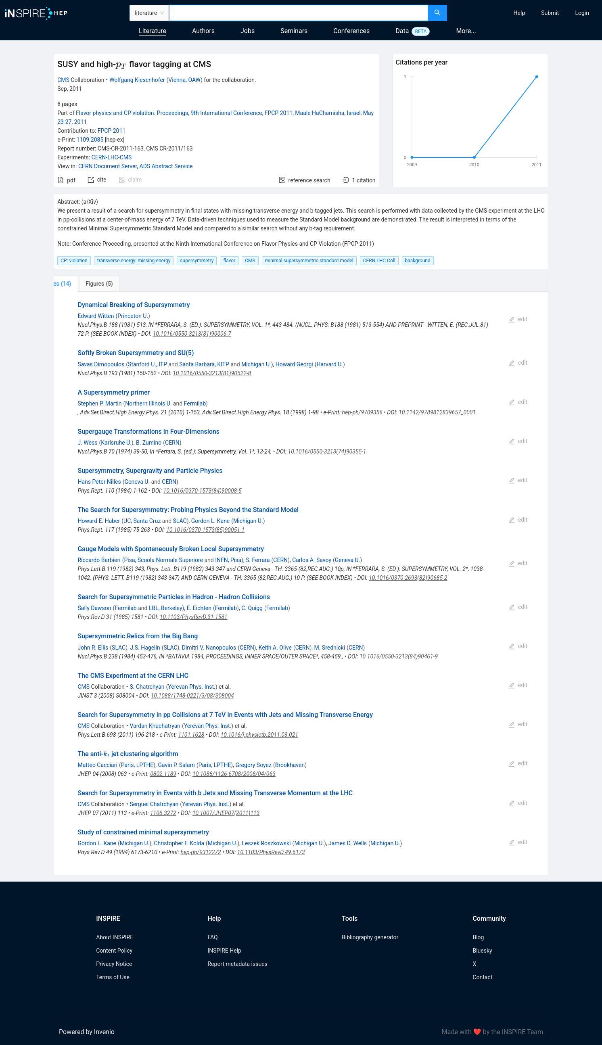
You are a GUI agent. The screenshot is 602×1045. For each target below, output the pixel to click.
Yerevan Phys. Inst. (191, 686)
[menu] (525, 13)
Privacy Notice (114, 964)
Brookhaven (290, 765)
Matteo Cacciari (97, 765)
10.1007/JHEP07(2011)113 (225, 813)
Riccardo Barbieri (98, 560)
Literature (152, 31)
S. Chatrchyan (147, 686)
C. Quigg (252, 608)
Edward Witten (95, 316)
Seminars (293, 31)
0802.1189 (163, 774)
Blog (478, 937)
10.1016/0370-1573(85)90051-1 (205, 530)
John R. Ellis (92, 647)
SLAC (180, 521)
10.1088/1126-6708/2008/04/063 (234, 774)
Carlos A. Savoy (311, 560)
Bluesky (482, 950)
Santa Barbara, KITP (204, 364)
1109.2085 (90, 139)
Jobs (247, 31)
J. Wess (87, 442)
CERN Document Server (107, 166)
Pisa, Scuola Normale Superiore (163, 560)
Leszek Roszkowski (266, 843)
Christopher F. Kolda (179, 843)
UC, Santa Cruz (142, 521)
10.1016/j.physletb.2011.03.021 (259, 735)
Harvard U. (330, 364)
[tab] (80, 283)
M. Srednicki (329, 647)
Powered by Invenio (87, 1032)
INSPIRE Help (224, 950)
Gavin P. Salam (176, 765)
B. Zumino (148, 442)
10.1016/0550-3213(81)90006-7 (192, 333)
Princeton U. (132, 316)
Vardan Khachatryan (155, 726)
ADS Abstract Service (166, 166)
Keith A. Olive (275, 647)
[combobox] (298, 13)
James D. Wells (347, 843)
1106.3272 (163, 813)
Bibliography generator (370, 937)
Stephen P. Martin (99, 403)
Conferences (351, 31)
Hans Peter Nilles (99, 482)
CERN (172, 442)
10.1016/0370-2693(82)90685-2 (408, 578)
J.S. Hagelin (145, 647)
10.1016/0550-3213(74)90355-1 (327, 451)
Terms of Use (113, 977)
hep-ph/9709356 (362, 412)
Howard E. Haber (98, 521)
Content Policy (114, 950)
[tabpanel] (301, 583)
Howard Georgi (294, 364)
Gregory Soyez (253, 765)
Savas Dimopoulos (100, 364)
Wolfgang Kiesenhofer (137, 80)
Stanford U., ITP (147, 364)
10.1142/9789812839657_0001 (437, 412)
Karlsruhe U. (116, 442)
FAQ (212, 937)
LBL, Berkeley (165, 608)
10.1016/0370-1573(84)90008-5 (202, 490)
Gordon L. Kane (210, 521)
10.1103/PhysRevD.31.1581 (194, 617)
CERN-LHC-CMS (112, 157)
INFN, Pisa (228, 560)
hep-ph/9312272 (200, 852)
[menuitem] (519, 13)
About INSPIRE (114, 937)
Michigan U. (256, 364)
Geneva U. (137, 482)
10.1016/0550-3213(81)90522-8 (212, 373)
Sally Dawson (94, 608)
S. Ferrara (258, 560)
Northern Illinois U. (148, 403)
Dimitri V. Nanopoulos (209, 647)
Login (582, 13)
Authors (203, 31)
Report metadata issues (237, 964)
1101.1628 (191, 735)
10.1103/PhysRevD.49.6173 (271, 852)
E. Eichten (199, 608)
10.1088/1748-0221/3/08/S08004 (192, 695)
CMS (63, 80)
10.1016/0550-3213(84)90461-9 (399, 656)
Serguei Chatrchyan (154, 804)
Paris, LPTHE (137, 765)
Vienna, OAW (184, 80)
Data (402, 31)
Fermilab (195, 403)
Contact (482, 977)
